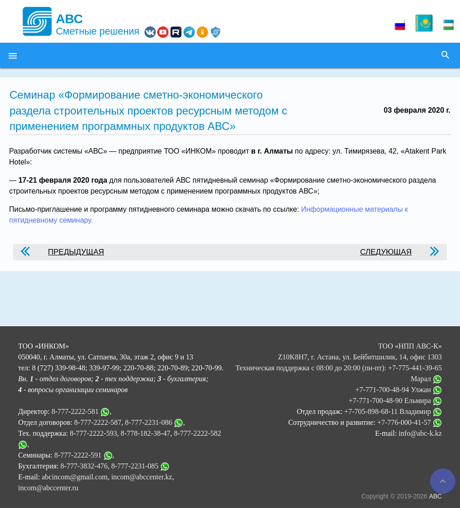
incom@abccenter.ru (48, 488)
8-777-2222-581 (75, 411)
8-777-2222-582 (197, 433)
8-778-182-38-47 (145, 433)
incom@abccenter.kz (141, 477)
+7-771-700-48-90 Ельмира (395, 400)
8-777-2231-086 (148, 422)
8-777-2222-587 (97, 422)
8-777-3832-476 (84, 466)
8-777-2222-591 (78, 455)
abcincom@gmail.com (75, 477)
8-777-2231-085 (134, 466)
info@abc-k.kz (420, 433)
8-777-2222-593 (93, 433)
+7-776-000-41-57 (409, 422)
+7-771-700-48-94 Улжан (398, 389)
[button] (13, 55)
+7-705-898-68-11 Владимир (393, 411)
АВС (435, 496)
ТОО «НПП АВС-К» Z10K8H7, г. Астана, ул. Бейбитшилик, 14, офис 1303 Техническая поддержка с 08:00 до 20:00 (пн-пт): (338, 357)
